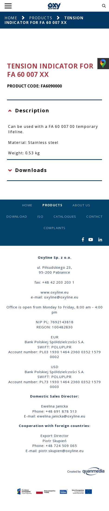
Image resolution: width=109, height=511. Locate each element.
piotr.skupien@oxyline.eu (61, 450)
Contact (94, 216)
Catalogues (65, 216)
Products (40, 17)
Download (16, 216)
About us (81, 205)
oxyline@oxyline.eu (61, 297)
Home (11, 17)
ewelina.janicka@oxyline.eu (61, 416)
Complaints (55, 228)
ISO (40, 216)
